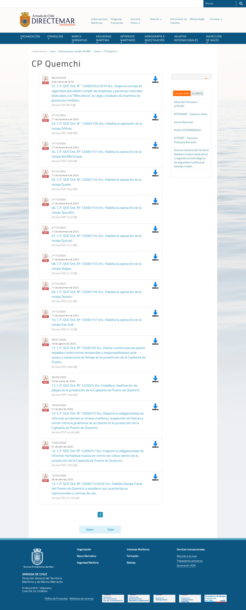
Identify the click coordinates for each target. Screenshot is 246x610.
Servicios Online (136, 21)
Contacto (216, 19)
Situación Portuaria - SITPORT (186, 104)
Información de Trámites (178, 21)
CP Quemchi (110, 51)
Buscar (241, 3)
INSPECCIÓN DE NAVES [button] (214, 39)
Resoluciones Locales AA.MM (74, 51)
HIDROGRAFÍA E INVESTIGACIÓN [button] (155, 39)
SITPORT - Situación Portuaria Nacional (186, 140)
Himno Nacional (183, 122)
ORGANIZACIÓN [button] (30, 37)
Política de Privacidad (56, 598)
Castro (97, 51)
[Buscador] (219, 3)
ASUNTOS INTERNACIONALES (186, 38)
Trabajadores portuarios (190, 560)
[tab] (192, 76)
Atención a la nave (187, 556)
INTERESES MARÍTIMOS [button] (127, 39)
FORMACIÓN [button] (55, 37)
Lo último (197, 93)
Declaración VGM (186, 565)
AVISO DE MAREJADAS (187, 130)
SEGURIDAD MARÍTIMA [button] (103, 39)
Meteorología (197, 19)
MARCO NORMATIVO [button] (79, 39)
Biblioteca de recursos (82, 598)
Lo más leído (181, 93)
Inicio (53, 51)
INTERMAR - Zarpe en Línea (190, 114)
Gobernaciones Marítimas (99, 21)
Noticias (156, 19)
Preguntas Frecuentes (117, 21)
